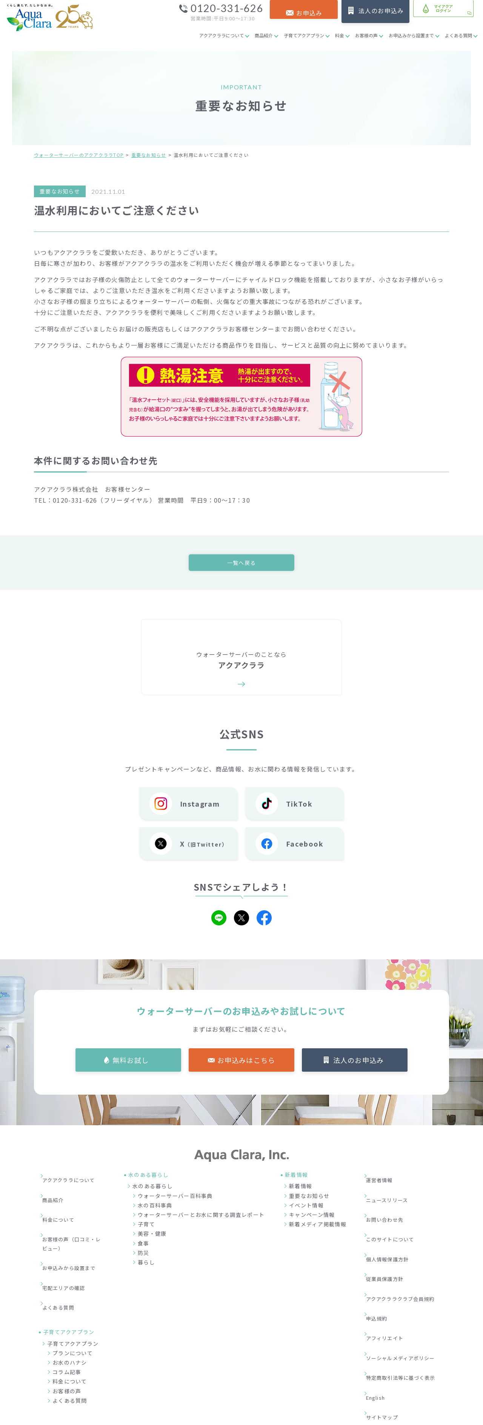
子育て (146, 1226)
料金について (63, 1200)
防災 (143, 1254)
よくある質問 (458, 35)
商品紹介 (264, 35)
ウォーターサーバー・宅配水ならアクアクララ (278, 1417)
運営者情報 (384, 1178)
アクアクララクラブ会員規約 (407, 1246)
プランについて (72, 1297)
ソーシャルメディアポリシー (407, 1280)
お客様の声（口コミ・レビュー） (75, 1216)
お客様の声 (366, 35)
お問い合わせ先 (390, 1200)
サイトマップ (387, 1314)
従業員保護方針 (390, 1235)
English (381, 1303)
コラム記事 (66, 1316)
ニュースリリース (392, 1189)
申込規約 (381, 1257)
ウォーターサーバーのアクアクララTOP (79, 155)
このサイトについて (396, 1212)
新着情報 (300, 1188)
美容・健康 (152, 1235)
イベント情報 (306, 1207)
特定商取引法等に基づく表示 (407, 1292)
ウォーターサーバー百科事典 (175, 1197)
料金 (339, 35)
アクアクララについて (221, 35)
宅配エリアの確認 (69, 1244)
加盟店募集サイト (407, 1380)
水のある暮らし (152, 1188)
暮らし (146, 1264)
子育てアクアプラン (304, 35)
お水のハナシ (69, 1306)
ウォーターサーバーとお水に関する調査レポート (201, 1217)
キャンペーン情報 (312, 1217)
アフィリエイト (390, 1269)
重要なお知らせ (148, 155)
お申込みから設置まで (411, 35)
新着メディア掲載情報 (317, 1226)
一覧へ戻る (241, 563)
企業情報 (318, 1380)
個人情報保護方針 (393, 1223)
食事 (143, 1245)
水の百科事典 (155, 1207)
